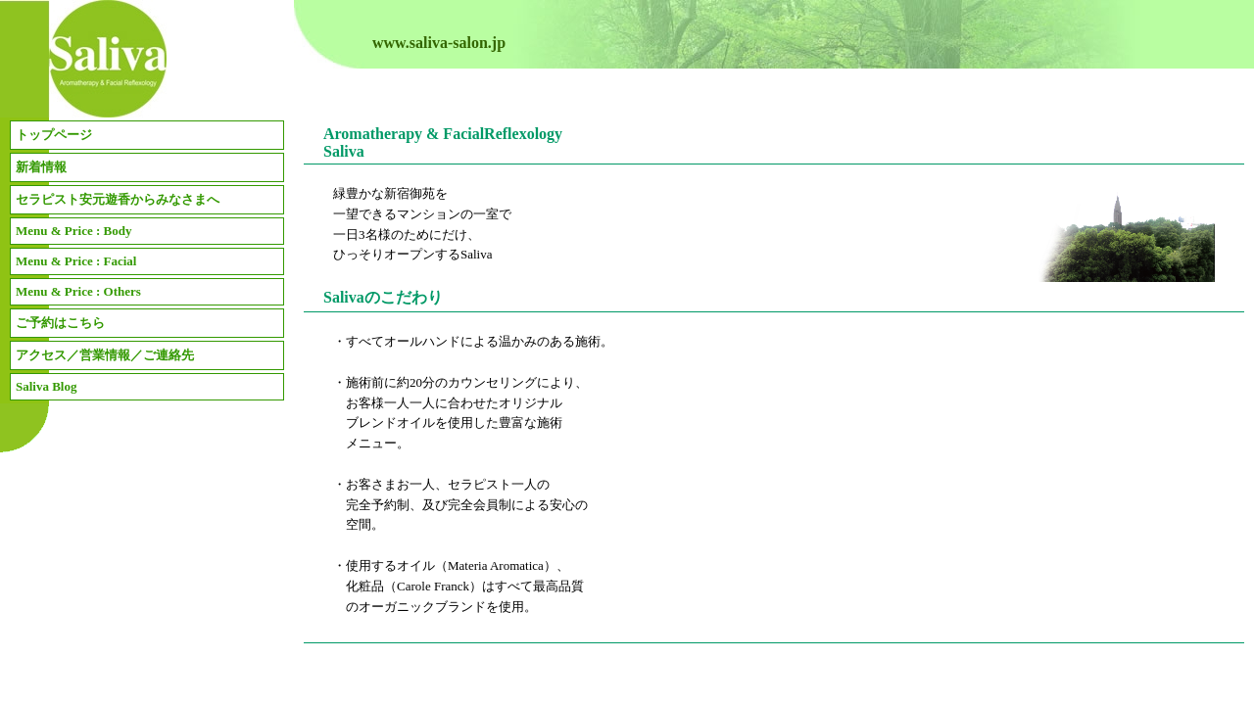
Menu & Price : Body (73, 230)
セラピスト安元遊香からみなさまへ (117, 199)
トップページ (54, 134)
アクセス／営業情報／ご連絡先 (105, 355)
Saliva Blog (46, 386)
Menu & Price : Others (78, 291)
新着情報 (41, 167)
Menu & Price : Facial (76, 261)
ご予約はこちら (60, 322)
